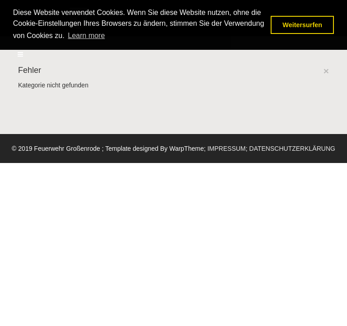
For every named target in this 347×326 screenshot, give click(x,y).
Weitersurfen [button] (302, 25)
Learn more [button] (86, 35)
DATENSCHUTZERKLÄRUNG (292, 148)
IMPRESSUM (226, 148)
